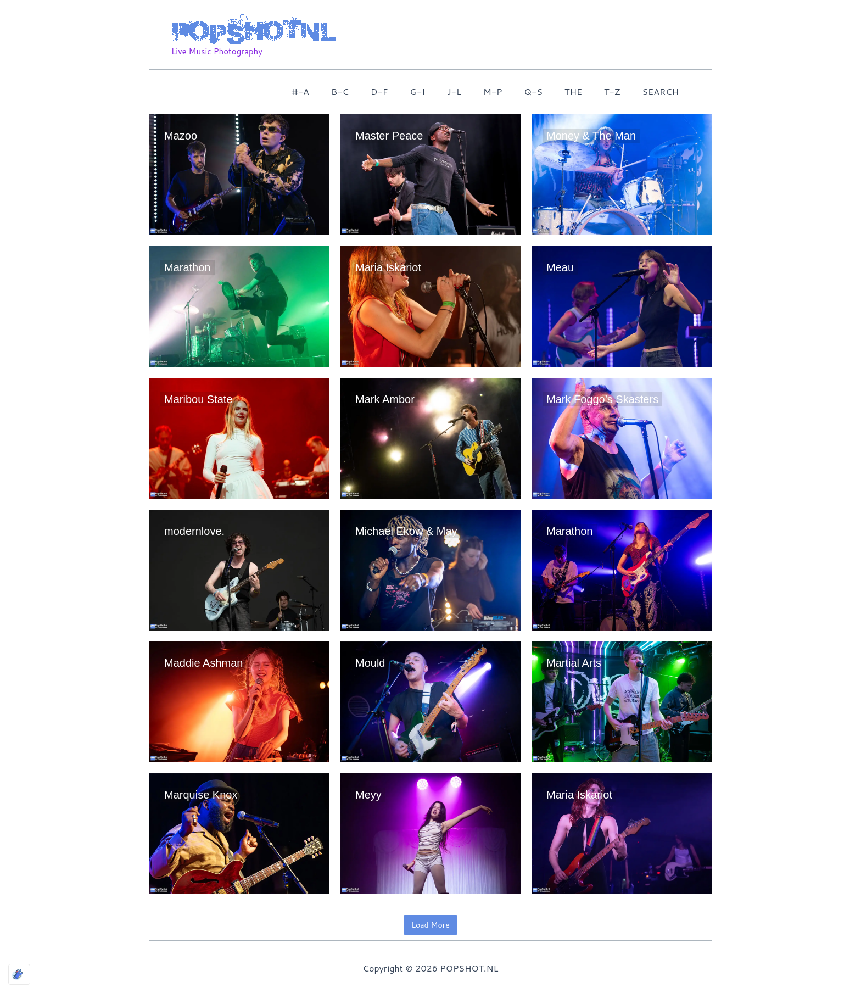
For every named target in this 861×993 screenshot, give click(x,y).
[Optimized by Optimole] (19, 974)
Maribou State (198, 399)
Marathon (187, 267)
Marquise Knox (200, 795)
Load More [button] (430, 924)
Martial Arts (573, 663)
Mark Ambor (385, 399)
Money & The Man (591, 136)
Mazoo (180, 136)
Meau (560, 267)
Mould (370, 663)
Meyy (368, 795)
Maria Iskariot (388, 267)
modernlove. (194, 531)
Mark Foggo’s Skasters (602, 399)
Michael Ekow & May (406, 531)
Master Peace (389, 136)
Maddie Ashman (203, 663)
